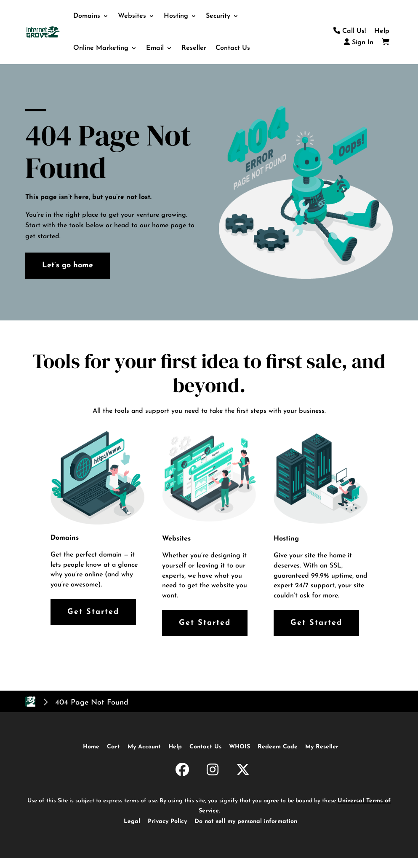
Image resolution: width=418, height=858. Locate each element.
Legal (132, 821)
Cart (113, 747)
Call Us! (349, 31)
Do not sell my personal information (245, 821)
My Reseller (321, 747)
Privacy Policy (167, 821)
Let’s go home (67, 265)
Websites (132, 16)
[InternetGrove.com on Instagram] (212, 771)
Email (155, 48)
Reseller (193, 48)
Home (91, 747)
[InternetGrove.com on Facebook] (182, 771)
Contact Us (233, 48)
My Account (144, 747)
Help (381, 31)
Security (218, 16)
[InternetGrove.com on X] (243, 771)
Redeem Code (278, 747)
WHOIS (239, 747)
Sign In (358, 42)
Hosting (176, 16)
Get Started (93, 612)
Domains (86, 16)
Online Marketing (100, 48)
